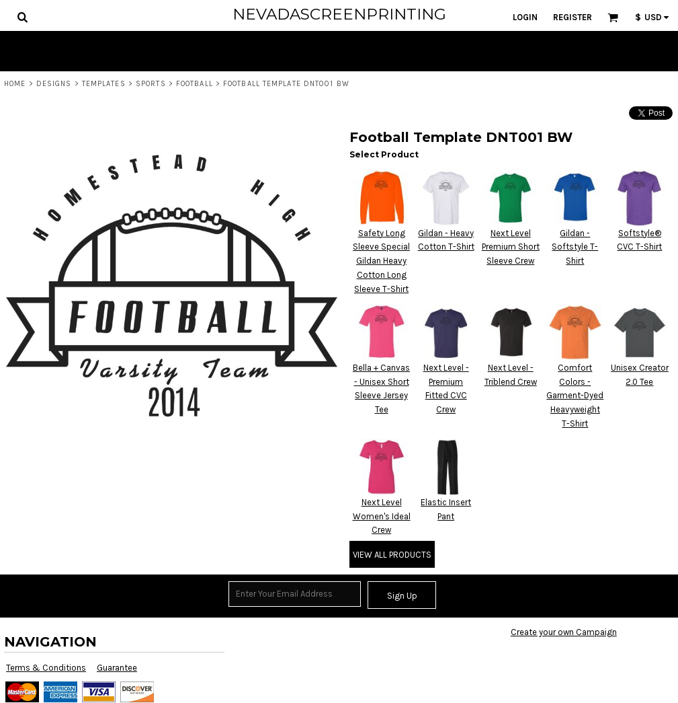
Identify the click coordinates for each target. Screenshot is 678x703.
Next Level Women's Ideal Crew (382, 516)
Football (194, 83)
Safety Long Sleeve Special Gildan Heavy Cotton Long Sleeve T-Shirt (381, 261)
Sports (151, 83)
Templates (104, 83)
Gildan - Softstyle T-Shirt (575, 247)
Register (572, 17)
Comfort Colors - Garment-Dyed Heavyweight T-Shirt (574, 396)
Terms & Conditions (46, 668)
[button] (22, 16)
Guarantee (117, 668)
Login (525, 17)
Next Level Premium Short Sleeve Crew (511, 247)
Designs (54, 83)
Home (15, 83)
